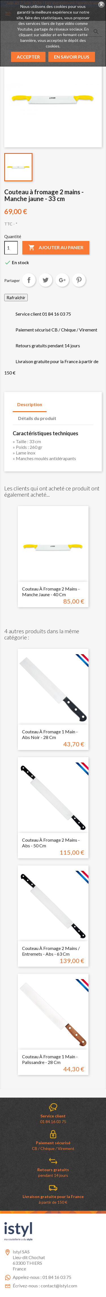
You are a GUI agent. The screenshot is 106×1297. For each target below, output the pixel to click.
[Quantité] (11, 248)
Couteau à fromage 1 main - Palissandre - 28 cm (50, 1059)
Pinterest (79, 280)
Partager (29, 280)
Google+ (62, 280)
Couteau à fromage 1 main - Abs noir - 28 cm (50, 734)
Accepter (28, 56)
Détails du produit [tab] (37, 418)
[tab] (66, 415)
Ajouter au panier (55, 247)
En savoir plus (71, 56)
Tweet (45, 280)
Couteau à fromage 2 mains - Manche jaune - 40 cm (51, 591)
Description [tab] (29, 404)
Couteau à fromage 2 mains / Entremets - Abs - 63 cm (51, 950)
